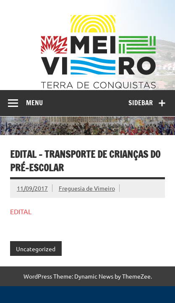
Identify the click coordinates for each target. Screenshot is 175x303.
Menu (34, 102)
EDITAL (20, 211)
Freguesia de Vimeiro (87, 188)
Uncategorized (35, 248)
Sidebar (140, 102)
